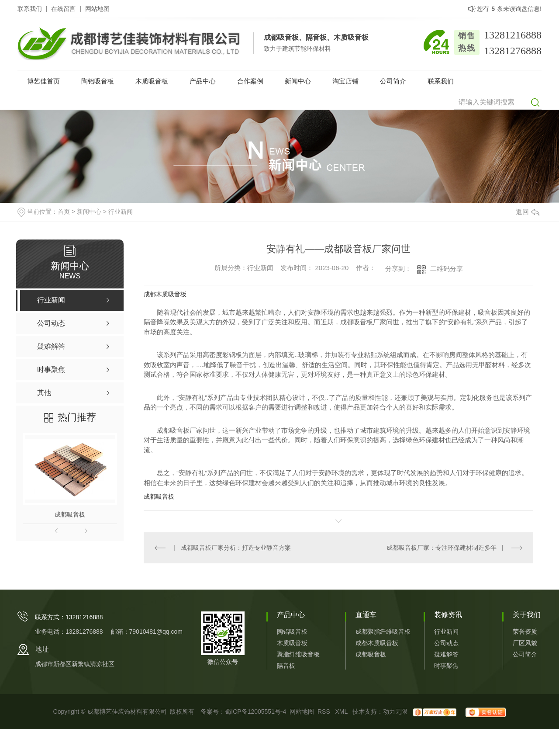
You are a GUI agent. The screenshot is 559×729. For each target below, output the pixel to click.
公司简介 (393, 81)
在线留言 (63, 8)
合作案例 (250, 81)
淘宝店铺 (345, 81)
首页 (64, 211)
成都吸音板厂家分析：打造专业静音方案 (236, 547)
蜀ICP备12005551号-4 (255, 711)
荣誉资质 (525, 631)
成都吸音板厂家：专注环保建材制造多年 (441, 547)
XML (342, 711)
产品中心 (203, 81)
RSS (324, 711)
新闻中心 (298, 81)
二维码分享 (446, 268)
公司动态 (446, 642)
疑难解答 (446, 654)
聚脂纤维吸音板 (298, 654)
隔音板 (286, 665)
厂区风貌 (525, 642)
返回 (527, 211)
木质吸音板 (151, 81)
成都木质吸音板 (165, 294)
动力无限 (395, 711)
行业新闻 (120, 211)
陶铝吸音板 (97, 81)
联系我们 (29, 8)
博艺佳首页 (43, 81)
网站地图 (97, 8)
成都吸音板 (70, 514)
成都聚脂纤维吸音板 (383, 631)
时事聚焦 (446, 665)
